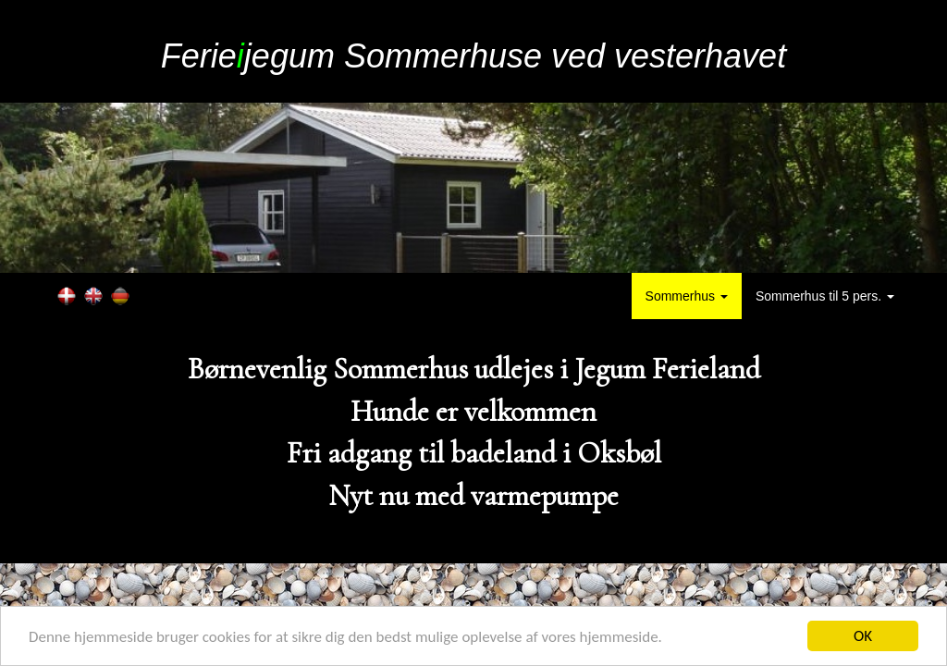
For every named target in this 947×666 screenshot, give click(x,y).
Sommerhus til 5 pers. (825, 296)
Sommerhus (687, 296)
